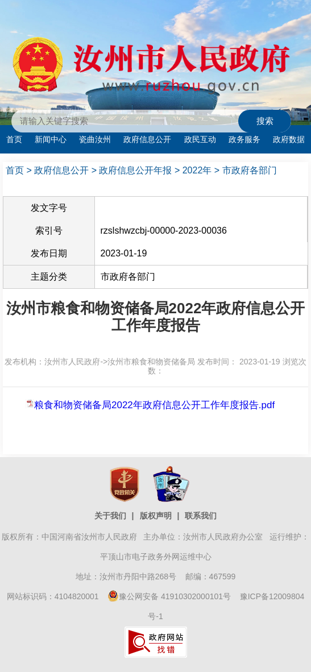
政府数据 (289, 139)
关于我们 (110, 515)
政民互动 (200, 139)
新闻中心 (51, 139)
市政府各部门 (249, 170)
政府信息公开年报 (135, 170)
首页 (14, 139)
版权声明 (156, 515)
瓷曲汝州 (95, 139)
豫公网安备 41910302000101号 (169, 596)
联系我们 (201, 515)
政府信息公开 (147, 139)
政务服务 (244, 139)
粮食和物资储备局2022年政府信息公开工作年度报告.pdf (154, 405)
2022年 (197, 170)
